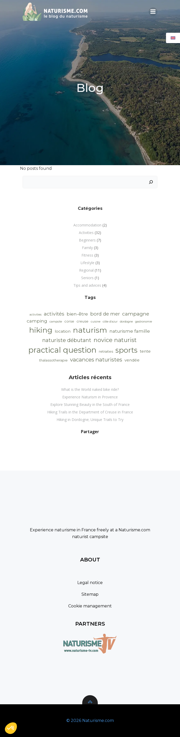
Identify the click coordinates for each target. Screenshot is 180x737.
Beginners (87, 240)
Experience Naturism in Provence (90, 396)
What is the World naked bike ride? (90, 389)
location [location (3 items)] (63, 331)
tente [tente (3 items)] (145, 351)
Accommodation (87, 225)
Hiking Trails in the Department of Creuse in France (90, 412)
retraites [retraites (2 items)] (106, 351)
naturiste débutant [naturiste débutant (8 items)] (66, 340)
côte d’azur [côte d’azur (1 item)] (110, 321)
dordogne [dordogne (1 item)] (126, 321)
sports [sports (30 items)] (126, 350)
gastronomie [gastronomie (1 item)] (143, 321)
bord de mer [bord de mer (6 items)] (105, 314)
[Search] (151, 182)
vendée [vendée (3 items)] (132, 360)
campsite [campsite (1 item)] (56, 321)
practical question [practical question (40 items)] (62, 349)
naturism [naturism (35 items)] (90, 329)
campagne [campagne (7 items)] (135, 314)
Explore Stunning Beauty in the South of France (90, 404)
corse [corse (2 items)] (69, 321)
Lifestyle (87, 262)
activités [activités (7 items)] (54, 314)
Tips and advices (87, 285)
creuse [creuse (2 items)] (82, 321)
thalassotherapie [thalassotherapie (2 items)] (53, 360)
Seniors (87, 277)
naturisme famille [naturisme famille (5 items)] (129, 331)
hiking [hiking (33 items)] (40, 330)
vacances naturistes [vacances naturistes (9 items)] (96, 359)
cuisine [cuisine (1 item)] (95, 321)
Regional (86, 270)
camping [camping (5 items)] (37, 321)
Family (87, 247)
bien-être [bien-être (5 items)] (77, 314)
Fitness (87, 255)
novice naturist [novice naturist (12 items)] (115, 340)
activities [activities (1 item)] (35, 314)
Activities (86, 232)
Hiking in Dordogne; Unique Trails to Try (90, 419)
